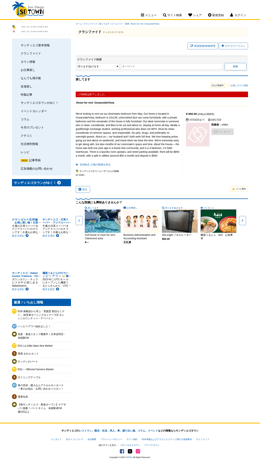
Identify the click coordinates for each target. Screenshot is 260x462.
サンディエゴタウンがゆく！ (39, 102)
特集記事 (26, 94)
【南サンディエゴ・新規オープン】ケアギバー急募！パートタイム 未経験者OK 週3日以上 (42, 408)
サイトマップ (202, 439)
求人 (112, 430)
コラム (25, 119)
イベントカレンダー (34, 111)
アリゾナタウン (152, 445)
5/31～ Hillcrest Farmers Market (36, 369)
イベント (153, 430)
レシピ (25, 152)
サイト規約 (132, 439)
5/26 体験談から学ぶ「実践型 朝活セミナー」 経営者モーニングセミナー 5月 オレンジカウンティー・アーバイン (41, 315)
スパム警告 (239, 189)
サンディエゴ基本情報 (35, 45)
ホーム (79, 24)
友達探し (26, 86)
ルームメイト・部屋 (120, 24)
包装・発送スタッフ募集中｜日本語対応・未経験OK (42, 336)
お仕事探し (28, 69)
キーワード (128, 66)
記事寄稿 (35, 160)
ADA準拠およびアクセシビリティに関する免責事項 (167, 439)
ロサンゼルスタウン (130, 445)
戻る (82, 189)
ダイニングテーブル (29, 377)
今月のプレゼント (32, 127)
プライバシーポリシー (111, 439)
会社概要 (92, 439)
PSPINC (129, 457)
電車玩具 (23, 396)
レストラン (85, 430)
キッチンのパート (28, 361)
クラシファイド (31, 53)
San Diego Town (28, 10)
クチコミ (26, 135)
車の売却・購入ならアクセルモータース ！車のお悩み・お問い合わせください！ (41, 387)
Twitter (130, 451)
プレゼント (208, 208)
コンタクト (222, 131)
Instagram (138, 451)
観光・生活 (100, 430)
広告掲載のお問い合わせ (37, 168)
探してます (104, 24)
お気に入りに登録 (239, 85)
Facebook (122, 451)
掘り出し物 (128, 430)
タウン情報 (28, 61)
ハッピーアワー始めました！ (34, 326)
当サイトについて (74, 439)
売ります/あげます (174, 208)
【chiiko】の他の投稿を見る (95, 164)
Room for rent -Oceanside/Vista (145, 24)
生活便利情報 (29, 143)
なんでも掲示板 (31, 78)
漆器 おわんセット (28, 353)
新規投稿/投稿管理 (202, 46)
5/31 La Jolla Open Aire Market (35, 345)
